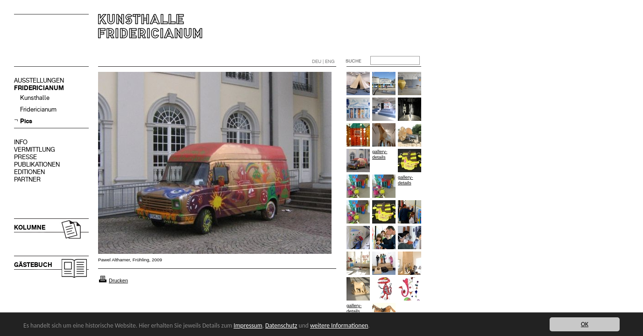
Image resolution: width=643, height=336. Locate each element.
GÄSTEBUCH (33, 264)
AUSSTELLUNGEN (39, 80)
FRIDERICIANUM (39, 87)
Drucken (118, 280)
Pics (26, 121)
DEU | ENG (323, 61)
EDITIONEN (29, 171)
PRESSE (25, 157)
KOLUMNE (29, 227)
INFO (21, 142)
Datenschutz (281, 325)
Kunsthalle (34, 97)
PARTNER (27, 179)
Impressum (247, 325)
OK (584, 324)
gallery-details (379, 154)
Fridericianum (38, 109)
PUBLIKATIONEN (37, 164)
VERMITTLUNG (34, 149)
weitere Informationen (339, 325)
